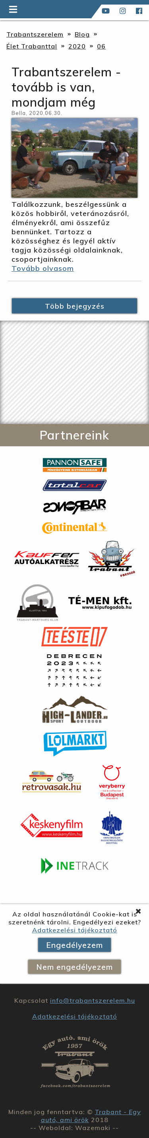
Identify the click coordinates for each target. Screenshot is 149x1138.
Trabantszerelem (35, 34)
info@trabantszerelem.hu (92, 1000)
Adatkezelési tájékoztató (74, 930)
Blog (82, 34)
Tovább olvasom (43, 268)
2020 (77, 46)
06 (101, 46)
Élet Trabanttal (31, 46)
